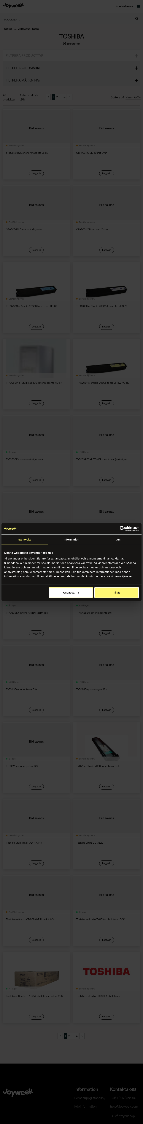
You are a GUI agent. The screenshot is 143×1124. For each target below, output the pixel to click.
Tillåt (116, 592)
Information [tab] (71, 539)
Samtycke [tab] (24, 539)
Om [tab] (118, 539)
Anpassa (71, 592)
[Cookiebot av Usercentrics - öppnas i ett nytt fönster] (122, 528)
